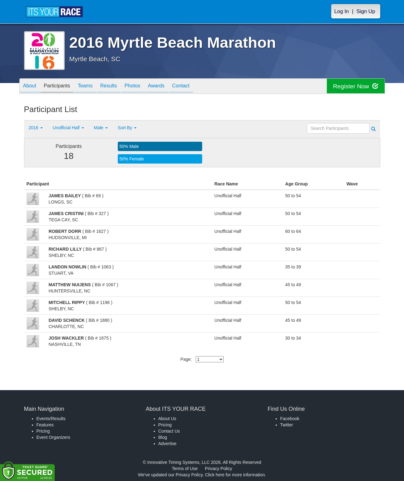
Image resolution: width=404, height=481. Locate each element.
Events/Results (51, 418)
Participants (61, 87)
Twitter (286, 424)
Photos (146, 87)
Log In (341, 11)
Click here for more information (235, 474)
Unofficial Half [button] (68, 127)
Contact (201, 87)
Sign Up (366, 11)
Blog (162, 437)
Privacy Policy (218, 468)
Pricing (43, 431)
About (31, 87)
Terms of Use (184, 468)
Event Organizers (53, 437)
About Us (167, 418)
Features (45, 424)
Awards (173, 87)
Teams (93, 87)
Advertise (167, 443)
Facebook (289, 418)
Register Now (354, 86)
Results (119, 87)
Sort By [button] (127, 127)
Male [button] (101, 127)
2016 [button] (36, 127)
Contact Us (169, 431)
